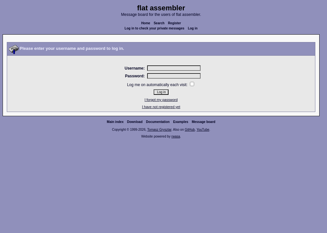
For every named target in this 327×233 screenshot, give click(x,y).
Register (174, 23)
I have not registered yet (161, 107)
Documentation (158, 122)
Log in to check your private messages (154, 28)
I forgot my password (161, 100)
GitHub (190, 129)
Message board (204, 122)
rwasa (175, 136)
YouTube (202, 129)
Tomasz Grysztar (159, 129)
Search (159, 23)
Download (135, 122)
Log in (193, 28)
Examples (180, 122)
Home (145, 23)
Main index (115, 122)
